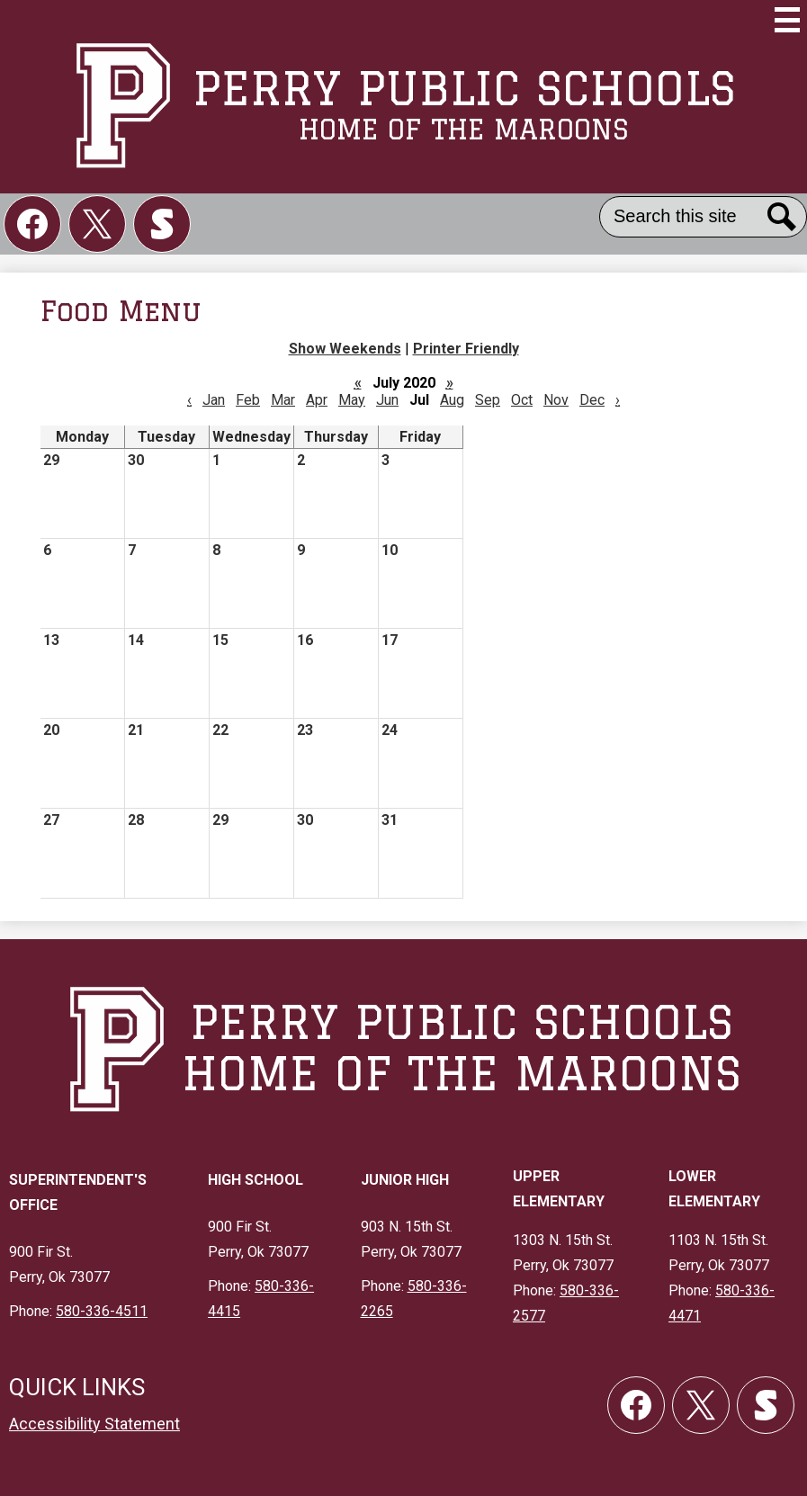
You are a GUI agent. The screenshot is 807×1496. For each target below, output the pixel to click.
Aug (452, 399)
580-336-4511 (102, 1311)
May (351, 399)
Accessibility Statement (94, 1423)
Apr (316, 399)
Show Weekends (345, 348)
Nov (556, 399)
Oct (522, 399)
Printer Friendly (466, 348)
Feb (248, 399)
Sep (487, 399)
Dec (592, 399)
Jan (213, 399)
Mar (283, 399)
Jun (387, 399)
